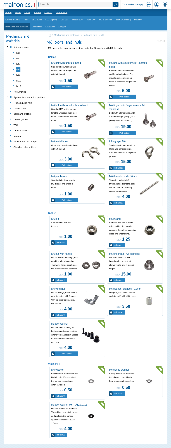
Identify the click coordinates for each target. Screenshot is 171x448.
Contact (48, 12)
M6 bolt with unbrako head (66, 62)
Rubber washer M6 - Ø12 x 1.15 (69, 404)
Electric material (12, 20)
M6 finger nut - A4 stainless (124, 253)
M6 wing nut (58, 288)
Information (61, 12)
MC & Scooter (105, 20)
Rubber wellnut (59, 323)
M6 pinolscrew (59, 176)
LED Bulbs (37, 20)
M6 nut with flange (61, 253)
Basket (37, 12)
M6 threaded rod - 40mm (123, 176)
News (18, 12)
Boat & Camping (123, 20)
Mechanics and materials (16, 27)
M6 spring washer (119, 369)
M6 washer (57, 369)
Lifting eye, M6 (117, 141)
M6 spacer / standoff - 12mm (125, 288)
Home (8, 12)
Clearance (50, 27)
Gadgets (62, 27)
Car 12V (64, 20)
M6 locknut (115, 218)
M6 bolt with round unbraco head (69, 105)
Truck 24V (91, 20)
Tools (26, 20)
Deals (27, 12)
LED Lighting (51, 20)
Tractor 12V (77, 20)
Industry (138, 20)
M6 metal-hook (59, 141)
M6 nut (55, 218)
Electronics (37, 27)
